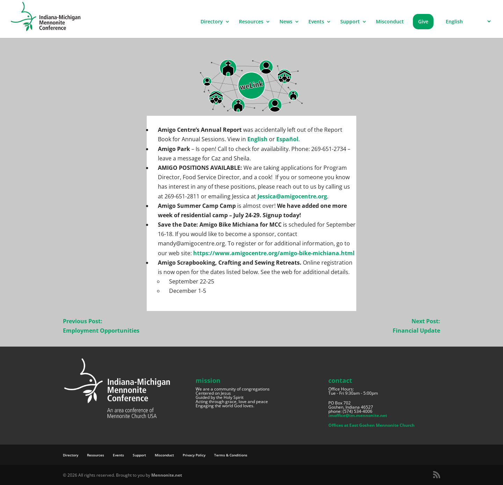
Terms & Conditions (230, 455)
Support (350, 22)
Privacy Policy (194, 455)
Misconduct (390, 22)
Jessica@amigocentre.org (292, 196)
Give (423, 21)
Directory (212, 22)
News (285, 22)
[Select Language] (467, 21)
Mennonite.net (166, 475)
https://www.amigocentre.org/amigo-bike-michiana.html (274, 253)
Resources (251, 22)
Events (316, 22)
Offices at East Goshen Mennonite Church (371, 425)
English (257, 139)
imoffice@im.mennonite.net (357, 415)
